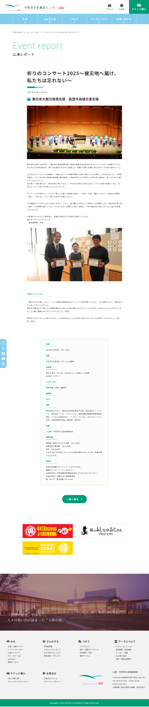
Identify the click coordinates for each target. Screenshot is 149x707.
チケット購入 (17, 674)
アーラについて (99, 19)
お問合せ (51, 674)
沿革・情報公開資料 (123, 659)
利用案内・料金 (86, 653)
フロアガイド (85, 647)
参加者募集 (48, 647)
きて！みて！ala (14, 656)
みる (25, 19)
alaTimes (11, 659)
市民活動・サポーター (52, 656)
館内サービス (85, 656)
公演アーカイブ (14, 653)
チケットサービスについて (18, 682)
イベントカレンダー (15, 650)
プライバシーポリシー (52, 682)
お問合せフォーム (50, 679)
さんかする (50, 19)
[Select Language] (121, 9)
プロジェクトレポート (52, 650)
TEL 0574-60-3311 (120, 681)
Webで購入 (13, 679)
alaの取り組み (121, 656)
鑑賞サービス (13, 662)
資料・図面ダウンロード (89, 650)
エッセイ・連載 (122, 653)
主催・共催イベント (15, 647)
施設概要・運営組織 (123, 650)
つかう (74, 19)
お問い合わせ (123, 19)
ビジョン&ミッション (124, 647)
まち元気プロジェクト (52, 653)
